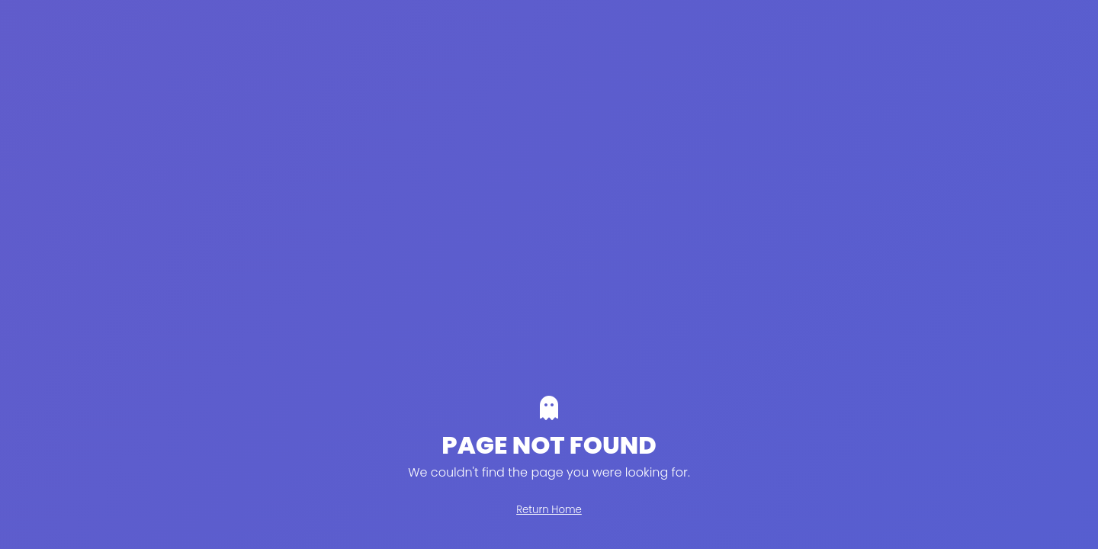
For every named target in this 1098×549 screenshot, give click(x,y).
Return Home (549, 509)
